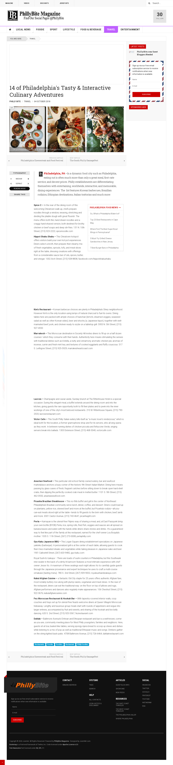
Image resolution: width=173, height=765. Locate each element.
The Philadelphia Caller (126, 715)
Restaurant (70, 644)
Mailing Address (69, 685)
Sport (53, 29)
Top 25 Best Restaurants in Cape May (104, 221)
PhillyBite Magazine (61, 741)
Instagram (146, 702)
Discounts (44, 3)
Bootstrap (13, 744)
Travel (112, 30)
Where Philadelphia (124, 719)
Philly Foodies (82, 644)
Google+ (146, 692)
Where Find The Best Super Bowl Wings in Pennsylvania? (104, 230)
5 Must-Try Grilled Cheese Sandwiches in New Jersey (101, 240)
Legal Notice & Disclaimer (95, 704)
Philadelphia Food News (105, 207)
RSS (143, 706)
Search (92, 689)
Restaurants (39, 644)
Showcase (120, 689)
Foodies (59, 644)
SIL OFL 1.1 (40, 748)
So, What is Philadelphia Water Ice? (104, 214)
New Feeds (120, 692)
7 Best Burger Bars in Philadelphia (104, 248)
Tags (91, 685)
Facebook (146, 685)
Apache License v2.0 (70, 744)
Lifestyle (70, 30)
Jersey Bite (64, 3)
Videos (26, 3)
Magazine (9, 3)
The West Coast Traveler (122, 710)
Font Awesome (15, 748)
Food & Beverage (92, 30)
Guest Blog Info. (123, 685)
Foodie (41, 30)
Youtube (146, 699)
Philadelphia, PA (54, 173)
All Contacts (95, 700)
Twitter (145, 688)
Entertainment (130, 29)
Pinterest (146, 695)
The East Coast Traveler (122, 704)
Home (10, 29)
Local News (24, 30)
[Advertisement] (67, 64)
